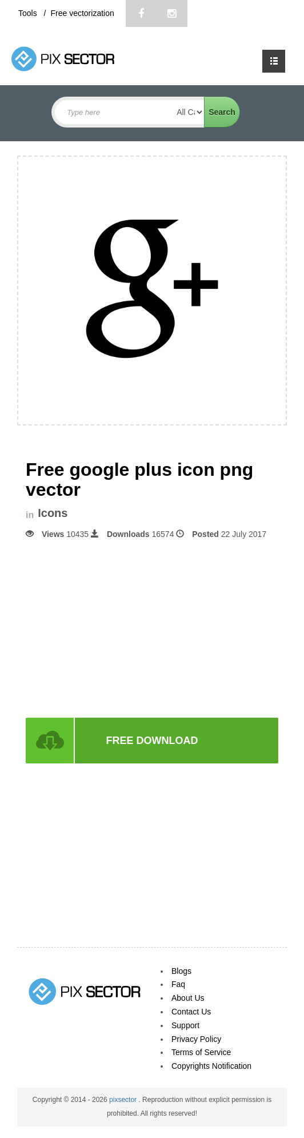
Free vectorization (82, 13)
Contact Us (191, 1011)
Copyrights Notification (211, 1066)
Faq (178, 984)
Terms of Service (201, 1052)
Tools (28, 13)
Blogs (181, 971)
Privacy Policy (196, 1039)
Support (185, 1025)
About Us (188, 997)
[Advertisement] (152, 627)
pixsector (123, 1100)
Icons (52, 513)
